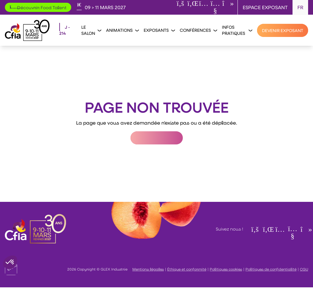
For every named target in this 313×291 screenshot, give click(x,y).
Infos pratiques (237, 30)
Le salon (91, 30)
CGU (304, 269)
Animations (122, 30)
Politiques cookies (226, 269)
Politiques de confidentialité (270, 269)
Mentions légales (148, 269)
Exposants (159, 30)
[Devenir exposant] (282, 30)
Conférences (198, 30)
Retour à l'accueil (156, 138)
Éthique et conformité (186, 269)
